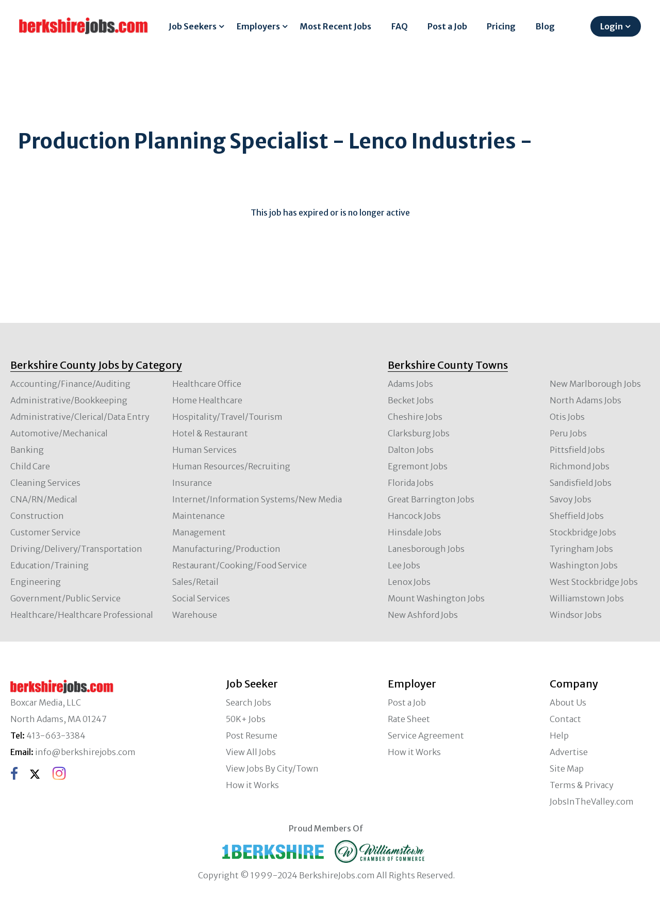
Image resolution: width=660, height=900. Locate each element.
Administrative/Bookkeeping (68, 400)
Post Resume (251, 735)
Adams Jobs (410, 384)
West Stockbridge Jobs (594, 582)
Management (199, 532)
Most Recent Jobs (335, 26)
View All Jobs (251, 752)
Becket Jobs (411, 400)
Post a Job (447, 26)
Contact (565, 719)
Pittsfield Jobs (577, 450)
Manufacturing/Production (226, 549)
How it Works (252, 785)
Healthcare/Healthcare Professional (81, 615)
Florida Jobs (411, 483)
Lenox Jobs (409, 582)
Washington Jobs (584, 565)
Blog (545, 26)
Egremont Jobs (418, 466)
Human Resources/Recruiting (231, 466)
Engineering (35, 582)
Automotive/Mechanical (59, 433)
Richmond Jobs (579, 466)
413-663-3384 (56, 735)
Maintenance (198, 516)
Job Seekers (193, 26)
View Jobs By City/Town (272, 768)
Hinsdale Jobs (414, 532)
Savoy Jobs (570, 499)
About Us (568, 702)
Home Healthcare (207, 400)
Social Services (201, 598)
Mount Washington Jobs (436, 598)
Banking (27, 450)
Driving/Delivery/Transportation (76, 549)
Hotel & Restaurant (210, 433)
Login (611, 26)
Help (559, 735)
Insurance (192, 483)
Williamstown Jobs (587, 598)
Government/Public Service (65, 598)
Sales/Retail (195, 582)
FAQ (399, 26)
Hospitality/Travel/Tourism (227, 417)
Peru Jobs (568, 433)
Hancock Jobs (414, 516)
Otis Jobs (567, 417)
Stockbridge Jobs (583, 532)
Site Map (567, 768)
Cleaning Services (45, 483)
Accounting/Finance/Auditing (70, 384)
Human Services (204, 450)
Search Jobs (248, 702)
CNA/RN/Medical (43, 499)
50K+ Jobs (246, 719)
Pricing (501, 26)
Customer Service (45, 532)
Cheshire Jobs (415, 417)
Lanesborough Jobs (426, 549)
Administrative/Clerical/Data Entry (80, 417)
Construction (37, 516)
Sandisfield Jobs (581, 483)
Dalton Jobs (411, 450)
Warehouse (194, 615)
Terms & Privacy (582, 785)
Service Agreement (426, 735)
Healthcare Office (206, 384)
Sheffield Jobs (577, 516)
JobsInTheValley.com (592, 801)
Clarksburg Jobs (419, 433)
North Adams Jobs (585, 400)
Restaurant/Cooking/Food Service (239, 565)
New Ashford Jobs (423, 615)
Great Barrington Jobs (431, 499)
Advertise (569, 752)
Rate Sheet (409, 719)
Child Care (30, 466)
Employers (258, 26)
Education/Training (49, 565)
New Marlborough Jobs (595, 384)
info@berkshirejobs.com (85, 752)
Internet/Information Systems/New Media (257, 499)
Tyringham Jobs (581, 549)
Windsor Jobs (576, 615)
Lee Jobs (404, 565)
